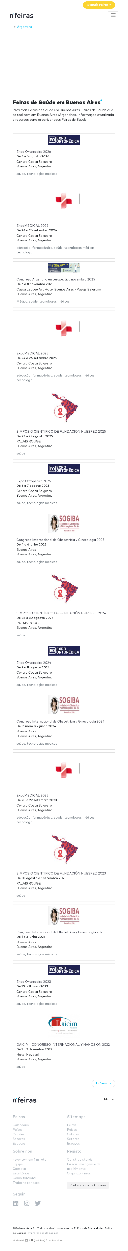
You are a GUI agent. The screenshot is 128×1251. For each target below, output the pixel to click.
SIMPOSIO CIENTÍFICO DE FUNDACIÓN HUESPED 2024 (61, 613)
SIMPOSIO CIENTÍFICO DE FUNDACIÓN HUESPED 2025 (61, 431)
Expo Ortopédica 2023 (34, 981)
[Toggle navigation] (113, 15)
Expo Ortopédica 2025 (34, 481)
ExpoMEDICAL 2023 (32, 795)
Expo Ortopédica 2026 (34, 151)
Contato (19, 1168)
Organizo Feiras (79, 1173)
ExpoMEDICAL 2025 (32, 353)
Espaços (19, 1143)
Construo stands (80, 1159)
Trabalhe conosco (26, 1182)
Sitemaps (76, 1117)
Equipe (18, 1164)
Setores (19, 1139)
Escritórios (21, 1173)
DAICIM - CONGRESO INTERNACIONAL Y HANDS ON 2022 (63, 1044)
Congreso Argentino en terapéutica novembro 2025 (56, 279)
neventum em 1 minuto (29, 1159)
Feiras (19, 1117)
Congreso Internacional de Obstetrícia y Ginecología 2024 (60, 721)
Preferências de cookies (43, 1233)
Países (18, 1129)
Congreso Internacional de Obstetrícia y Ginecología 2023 (60, 932)
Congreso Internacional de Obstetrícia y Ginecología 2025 (60, 539)
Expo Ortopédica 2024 (34, 662)
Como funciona (24, 1178)
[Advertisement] (64, 61)
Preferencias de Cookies (87, 1185)
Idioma (109, 1099)
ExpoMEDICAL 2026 (32, 225)
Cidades (19, 1134)
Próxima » (103, 1083)
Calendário (21, 1125)
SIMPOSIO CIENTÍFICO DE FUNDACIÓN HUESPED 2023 (61, 873)
